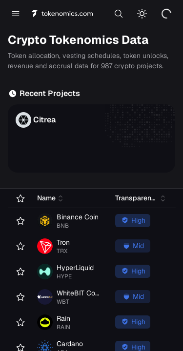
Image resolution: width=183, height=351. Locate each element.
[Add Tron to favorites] (18, 246)
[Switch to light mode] (142, 13)
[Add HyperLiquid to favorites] (18, 271)
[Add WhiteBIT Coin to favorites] (18, 297)
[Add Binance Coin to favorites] (18, 221)
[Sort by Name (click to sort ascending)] (51, 198)
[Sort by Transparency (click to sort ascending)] (141, 198)
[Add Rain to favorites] (18, 322)
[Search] (118, 13)
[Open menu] (15, 13)
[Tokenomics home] (62, 14)
